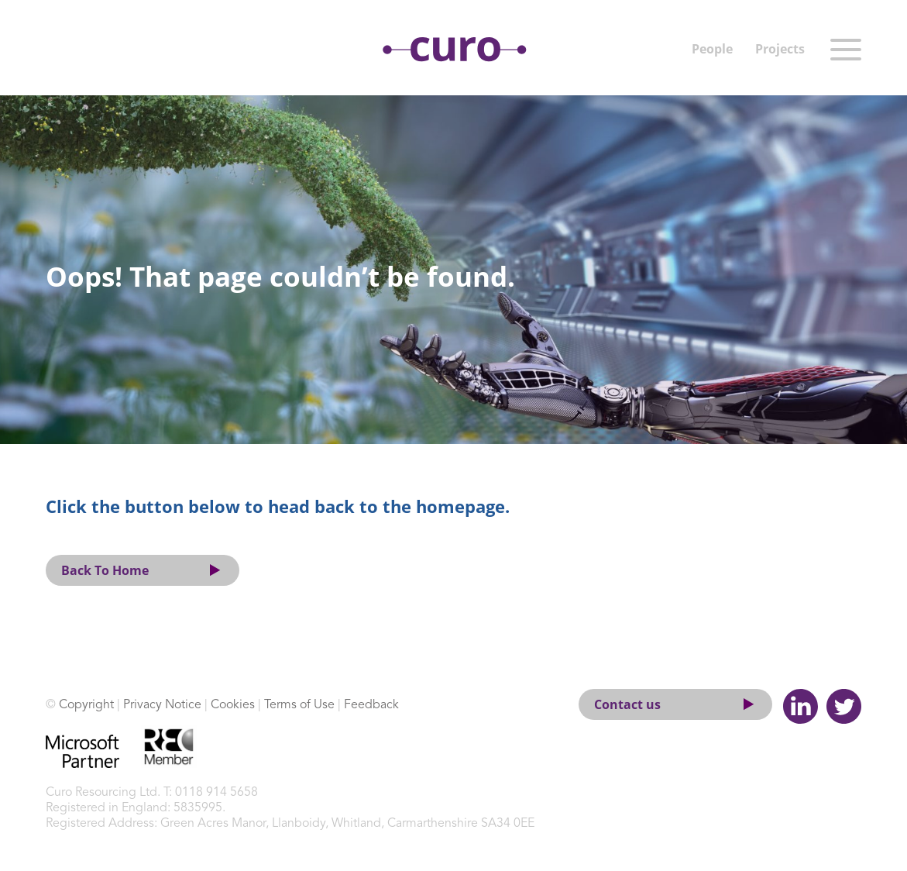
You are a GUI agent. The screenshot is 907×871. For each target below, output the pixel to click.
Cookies (233, 705)
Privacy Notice (162, 705)
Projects (780, 48)
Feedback (371, 705)
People (712, 48)
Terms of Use (299, 705)
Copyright (86, 705)
